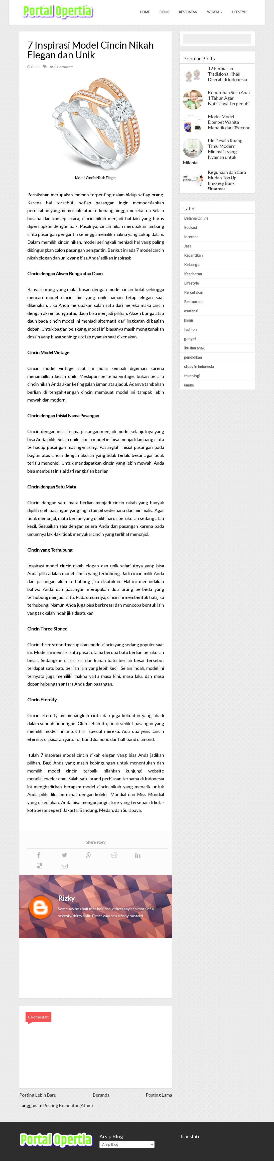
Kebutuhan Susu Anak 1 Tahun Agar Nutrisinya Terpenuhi (229, 98)
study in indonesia (199, 366)
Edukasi (190, 227)
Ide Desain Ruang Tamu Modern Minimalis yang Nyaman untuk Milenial (212, 152)
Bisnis (164, 12)
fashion (190, 329)
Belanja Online (196, 218)
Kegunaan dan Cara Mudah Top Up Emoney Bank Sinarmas (227, 181)
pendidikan (193, 357)
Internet (191, 237)
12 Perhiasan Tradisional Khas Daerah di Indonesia (227, 74)
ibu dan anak (194, 348)
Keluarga (191, 265)
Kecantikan (193, 255)
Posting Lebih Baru (37, 1095)
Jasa (187, 246)
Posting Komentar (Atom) (68, 1105)
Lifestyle (239, 12)
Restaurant (193, 302)
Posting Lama (159, 1095)
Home (144, 12)
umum (189, 385)
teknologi (192, 376)
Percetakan (193, 292)
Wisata (214, 12)
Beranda (101, 1095)
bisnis (189, 320)
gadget (190, 339)
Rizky (66, 898)
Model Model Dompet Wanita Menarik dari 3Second (229, 122)
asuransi (191, 311)
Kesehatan (188, 12)
